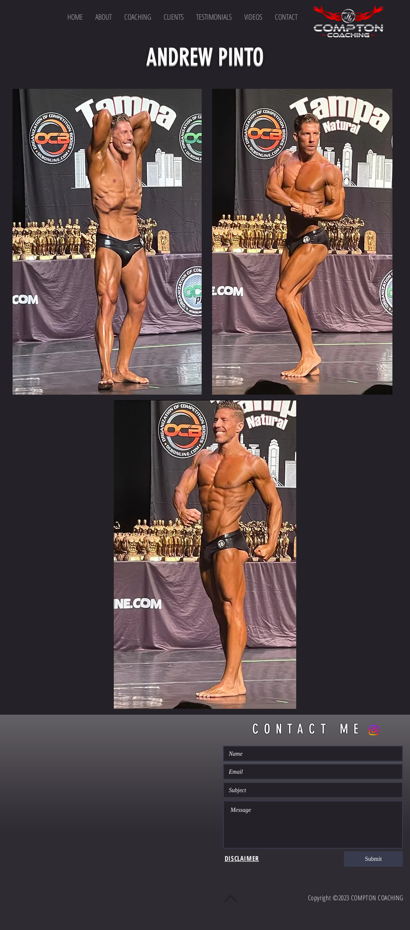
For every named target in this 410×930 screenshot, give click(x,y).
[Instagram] (373, 730)
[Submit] (373, 859)
